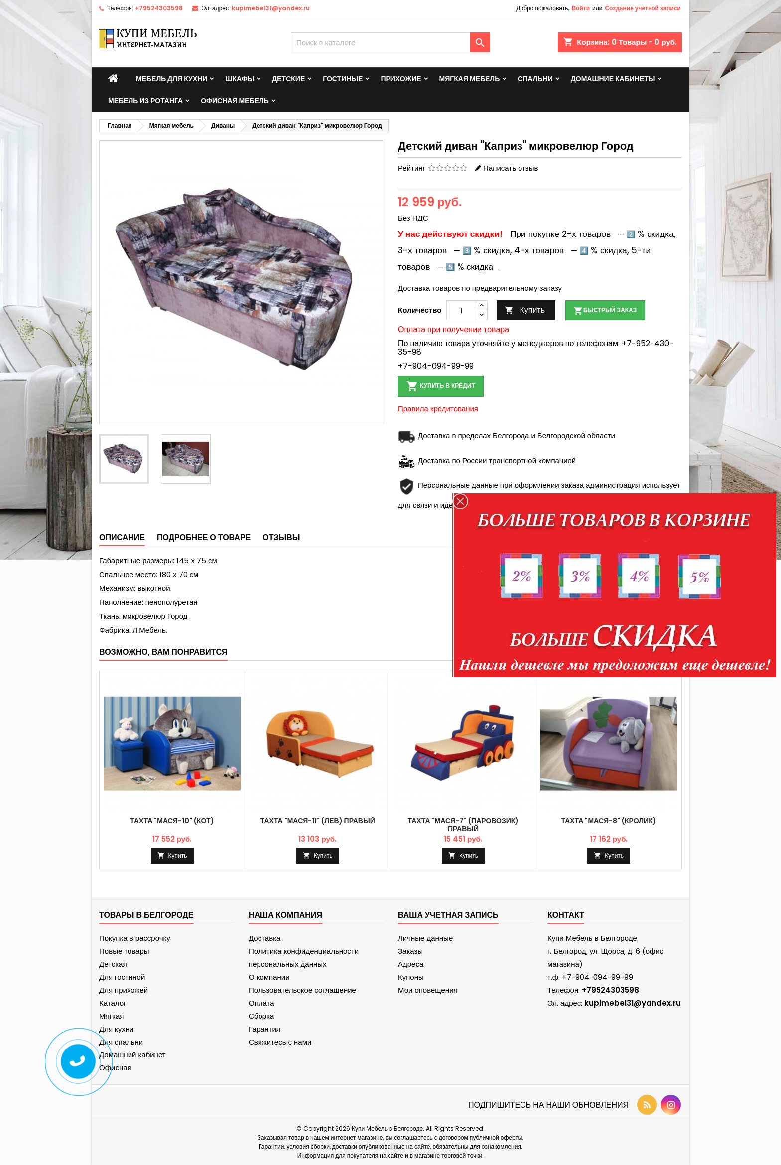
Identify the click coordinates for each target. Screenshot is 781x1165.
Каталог (113, 1003)
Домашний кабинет (132, 1054)
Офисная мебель (235, 101)
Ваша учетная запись (448, 915)
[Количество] (461, 310)
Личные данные (425, 938)
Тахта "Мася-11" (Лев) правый (317, 821)
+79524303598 (159, 8)
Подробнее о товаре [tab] (204, 537)
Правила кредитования (438, 408)
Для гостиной (122, 977)
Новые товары (124, 951)
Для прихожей (123, 990)
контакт (565, 915)
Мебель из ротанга (145, 101)
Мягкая (111, 1016)
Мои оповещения (428, 990)
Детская (113, 964)
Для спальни (121, 1042)
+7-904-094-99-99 (436, 366)
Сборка (261, 1016)
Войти (580, 8)
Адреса (410, 964)
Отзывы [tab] (281, 537)
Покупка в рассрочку (134, 938)
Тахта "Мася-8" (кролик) (608, 821)
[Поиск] (390, 42)
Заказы (410, 951)
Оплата (261, 1003)
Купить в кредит (440, 386)
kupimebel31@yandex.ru (271, 8)
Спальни (535, 79)
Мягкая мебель (469, 79)
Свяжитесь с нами (280, 1042)
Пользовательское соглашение (302, 990)
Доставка (264, 938)
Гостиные (343, 79)
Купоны (411, 977)
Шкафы (239, 79)
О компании (269, 977)
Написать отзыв (510, 168)
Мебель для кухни (171, 79)
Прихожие (401, 79)
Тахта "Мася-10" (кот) (172, 821)
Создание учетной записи (643, 8)
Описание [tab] (122, 537)
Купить (525, 310)
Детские (288, 79)
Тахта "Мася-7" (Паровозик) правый (463, 825)
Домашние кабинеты (613, 79)
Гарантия (264, 1029)
